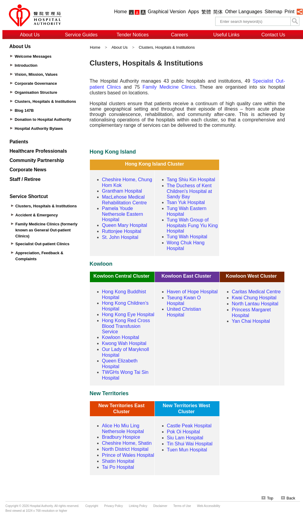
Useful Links (226, 34)
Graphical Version (167, 11)
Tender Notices (133, 34)
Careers (179, 34)
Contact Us (273, 34)
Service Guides (81, 34)
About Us (30, 34)
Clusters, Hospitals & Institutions (167, 47)
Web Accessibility (208, 506)
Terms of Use (182, 506)
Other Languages (243, 11)
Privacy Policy (113, 506)
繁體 (206, 11)
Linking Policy (138, 506)
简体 (218, 11)
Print (289, 11)
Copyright (91, 506)
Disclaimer (160, 506)
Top (267, 498)
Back (288, 498)
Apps (193, 11)
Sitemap (273, 11)
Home (120, 11)
